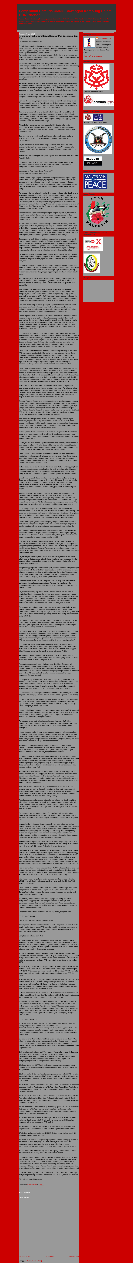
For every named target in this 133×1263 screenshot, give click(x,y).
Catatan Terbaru (25, 1256)
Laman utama (50, 1256)
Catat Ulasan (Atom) (34, 1261)
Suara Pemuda (104, 38)
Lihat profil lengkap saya (93, 56)
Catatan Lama (74, 1256)
